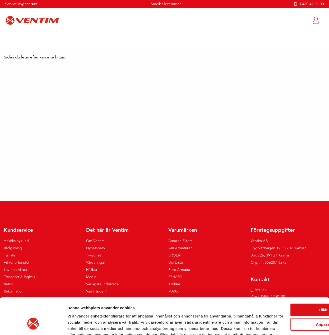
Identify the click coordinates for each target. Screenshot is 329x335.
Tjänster (10, 255)
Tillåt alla (286, 273)
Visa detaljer (78, 325)
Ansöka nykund (16, 241)
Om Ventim (95, 241)
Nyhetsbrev (95, 248)
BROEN (174, 255)
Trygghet (93, 255)
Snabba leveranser (166, 4)
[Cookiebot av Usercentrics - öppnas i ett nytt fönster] (33, 325)
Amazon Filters (180, 241)
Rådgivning (13, 248)
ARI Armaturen (180, 248)
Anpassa (286, 288)
